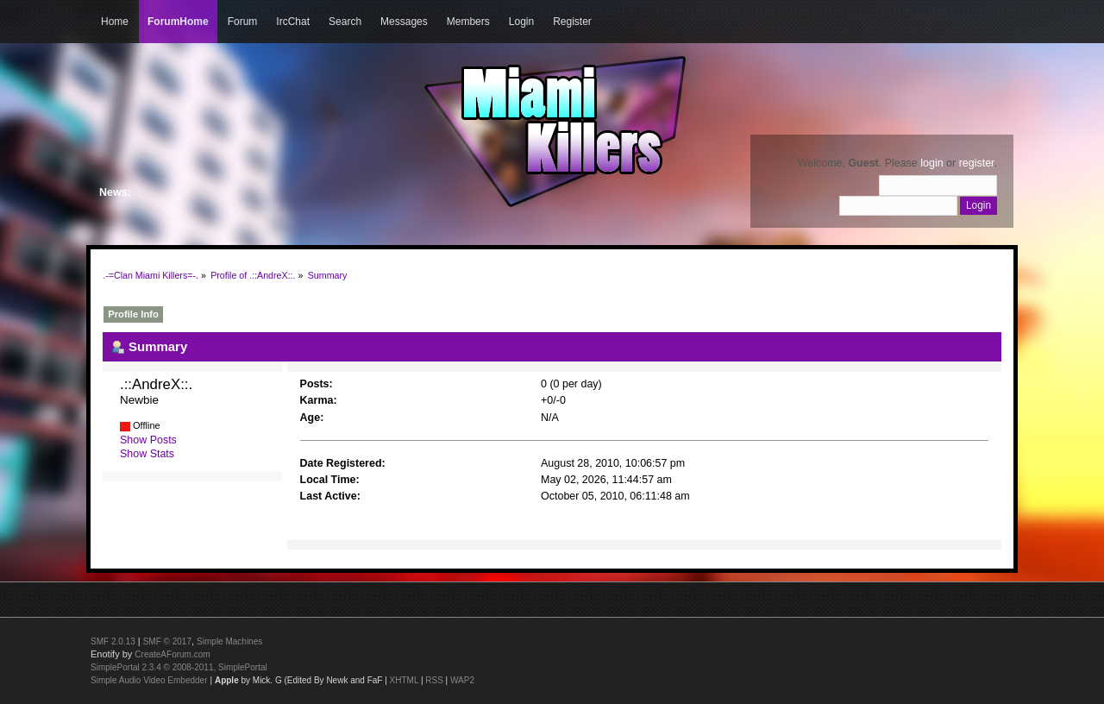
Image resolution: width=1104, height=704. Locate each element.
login (931, 163)
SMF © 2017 (167, 641)
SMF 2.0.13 (113, 641)
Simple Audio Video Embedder (149, 680)
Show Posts (148, 440)
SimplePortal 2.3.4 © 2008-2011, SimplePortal (179, 667)
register (976, 163)
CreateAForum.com (172, 654)
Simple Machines (229, 641)
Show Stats (147, 454)
